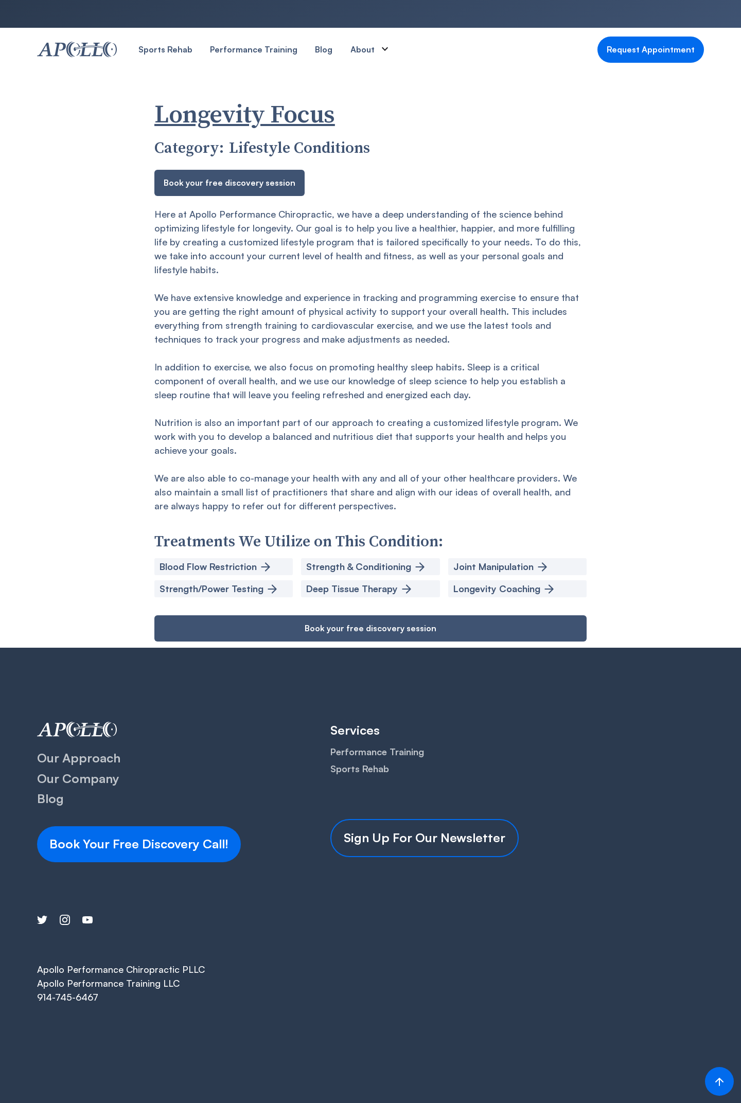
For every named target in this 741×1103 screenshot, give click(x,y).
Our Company (78, 778)
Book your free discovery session (229, 182)
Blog (323, 49)
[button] (375, 49)
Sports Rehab (165, 49)
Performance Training (253, 49)
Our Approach (78, 758)
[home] (77, 50)
